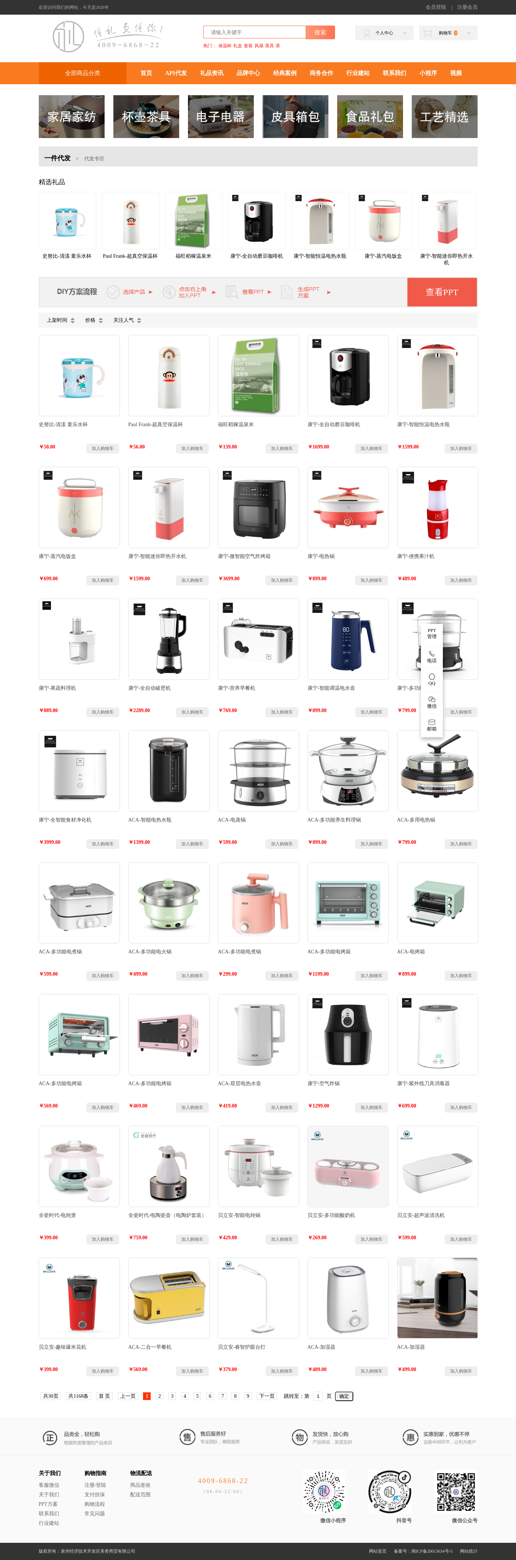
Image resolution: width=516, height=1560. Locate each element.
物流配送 (141, 1473)
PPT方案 (48, 1504)
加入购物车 (103, 448)
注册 (89, 1485)
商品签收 (140, 1485)
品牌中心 (248, 73)
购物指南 (95, 1473)
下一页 (267, 1396)
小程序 (428, 73)
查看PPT (442, 292)
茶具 (269, 45)
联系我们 (394, 73)
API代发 (176, 73)
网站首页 (378, 1551)
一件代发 (57, 158)
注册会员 (467, 7)
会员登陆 (436, 7)
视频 (456, 73)
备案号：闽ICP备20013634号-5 (423, 1551)
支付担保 (94, 1494)
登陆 (101, 1485)
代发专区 (94, 158)
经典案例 (285, 73)
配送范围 (140, 1494)
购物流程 (94, 1504)
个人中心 (384, 33)
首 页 (104, 1396)
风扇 (259, 45)
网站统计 (469, 1551)
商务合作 (321, 73)
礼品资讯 (211, 73)
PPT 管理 (432, 633)
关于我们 (50, 1473)
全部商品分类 (82, 73)
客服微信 (49, 1485)
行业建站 (358, 73)
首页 (146, 73)
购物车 (448, 33)
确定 (344, 1396)
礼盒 (237, 45)
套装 (248, 45)
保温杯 (224, 45)
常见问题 (94, 1513)
